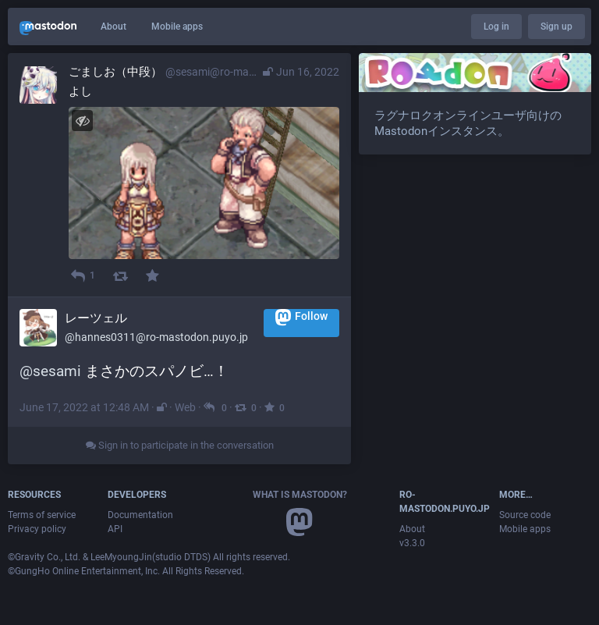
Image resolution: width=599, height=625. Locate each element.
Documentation (140, 515)
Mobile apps (177, 26)
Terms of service (42, 515)
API (115, 529)
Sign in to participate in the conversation (180, 445)
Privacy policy (37, 529)
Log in (496, 26)
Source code (525, 515)
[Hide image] (82, 120)
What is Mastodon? (300, 494)
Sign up (556, 26)
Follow (301, 317)
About (113, 26)
